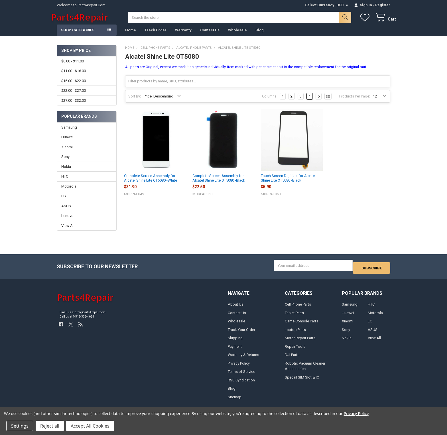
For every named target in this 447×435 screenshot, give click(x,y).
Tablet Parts (294, 316)
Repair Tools (295, 349)
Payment (235, 349)
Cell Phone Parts (298, 307)
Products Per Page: (354, 102)
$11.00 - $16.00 (73, 76)
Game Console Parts (301, 324)
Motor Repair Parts (300, 341)
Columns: (269, 102)
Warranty (183, 36)
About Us (235, 307)
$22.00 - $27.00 (73, 96)
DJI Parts (292, 358)
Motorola (68, 192)
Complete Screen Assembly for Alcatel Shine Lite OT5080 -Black (218, 183)
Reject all (49, 426)
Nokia (66, 172)
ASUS (66, 212)
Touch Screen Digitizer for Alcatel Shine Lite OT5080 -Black (288, 183)
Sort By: (134, 102)
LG (63, 202)
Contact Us (210, 36)
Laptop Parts (295, 333)
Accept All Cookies (90, 426)
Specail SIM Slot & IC (302, 380)
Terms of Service (241, 375)
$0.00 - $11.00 (72, 67)
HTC (64, 182)
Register (382, 5)
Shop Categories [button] (77, 36)
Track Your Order (241, 333)
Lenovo (67, 221)
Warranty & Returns (243, 358)
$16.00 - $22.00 (73, 86)
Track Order (155, 36)
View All (67, 231)
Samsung (69, 133)
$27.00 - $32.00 (73, 106)
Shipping (235, 341)
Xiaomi (67, 153)
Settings (20, 426)
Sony (65, 162)
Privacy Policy (239, 366)
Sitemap (234, 400)
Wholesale (237, 36)
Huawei (67, 143)
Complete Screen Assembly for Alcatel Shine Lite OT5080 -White (150, 183)
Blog (259, 36)
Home (130, 36)
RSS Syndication (241, 383)
